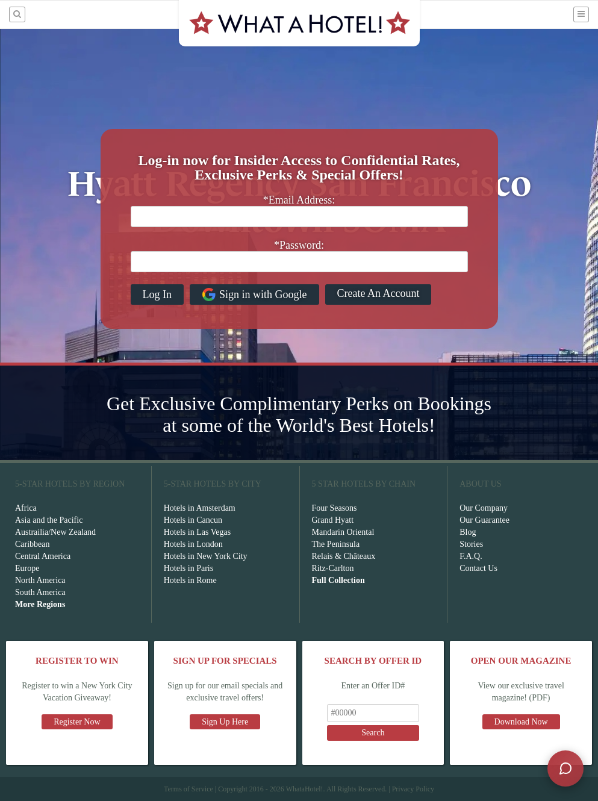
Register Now (77, 721)
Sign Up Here (225, 721)
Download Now (521, 721)
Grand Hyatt (333, 520)
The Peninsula (336, 544)
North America (40, 580)
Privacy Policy (413, 789)
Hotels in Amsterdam (199, 508)
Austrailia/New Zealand (55, 532)
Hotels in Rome (190, 580)
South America (40, 592)
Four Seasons (334, 508)
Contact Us (478, 568)
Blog (467, 532)
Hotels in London (193, 544)
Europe (27, 568)
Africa (26, 508)
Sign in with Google (254, 294)
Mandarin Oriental (343, 532)
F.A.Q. (470, 556)
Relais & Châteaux (344, 556)
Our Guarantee (484, 520)
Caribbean (32, 544)
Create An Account (378, 293)
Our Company (483, 508)
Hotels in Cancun (193, 520)
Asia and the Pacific (49, 520)
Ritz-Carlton (333, 568)
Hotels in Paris (188, 568)
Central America (42, 556)
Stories (471, 544)
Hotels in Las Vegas (197, 532)
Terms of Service (188, 789)
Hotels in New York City (206, 556)
